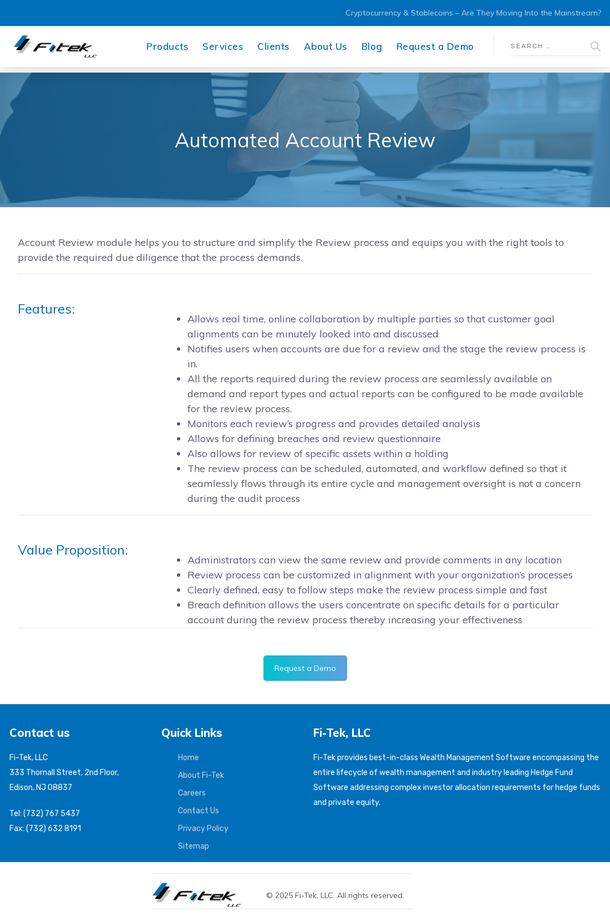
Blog (372, 46)
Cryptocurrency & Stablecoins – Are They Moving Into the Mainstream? (473, 13)
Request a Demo (435, 46)
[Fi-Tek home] (202, 888)
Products (167, 46)
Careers (192, 793)
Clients (273, 46)
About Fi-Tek (201, 775)
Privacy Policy (203, 828)
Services (222, 46)
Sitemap (193, 846)
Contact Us (198, 811)
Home (188, 757)
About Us (326, 46)
